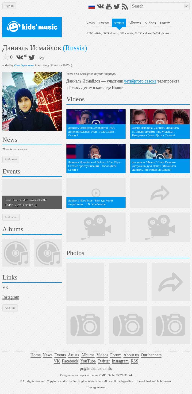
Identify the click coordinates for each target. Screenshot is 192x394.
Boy (41, 58)
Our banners (151, 355)
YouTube (88, 361)
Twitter (104, 361)
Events (104, 23)
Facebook (70, 361)
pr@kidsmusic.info (96, 368)
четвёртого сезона (140, 81)
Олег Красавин (24, 65)
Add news (11, 159)
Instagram (10, 297)
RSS (134, 361)
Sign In (9, 6)
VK (5, 287)
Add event (11, 217)
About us (131, 355)
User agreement (96, 387)
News (90, 23)
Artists (119, 23)
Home (36, 355)
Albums (134, 23)
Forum (165, 23)
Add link (10, 308)
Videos (150, 23)
